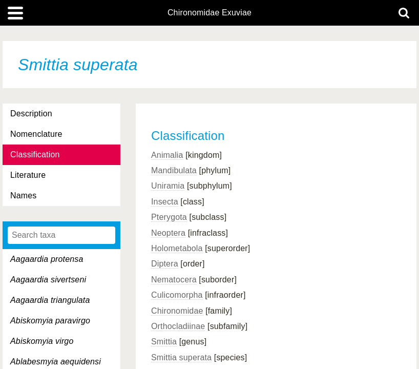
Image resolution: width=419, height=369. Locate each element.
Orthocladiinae (178, 326)
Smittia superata (181, 357)
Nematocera (174, 279)
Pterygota (169, 217)
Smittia (164, 341)
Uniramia (167, 185)
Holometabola (177, 248)
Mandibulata (174, 170)
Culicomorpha (177, 295)
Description (31, 113)
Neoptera (168, 233)
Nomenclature (36, 134)
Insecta (164, 201)
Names (23, 195)
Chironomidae (177, 310)
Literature (28, 175)
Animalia (167, 155)
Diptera (164, 263)
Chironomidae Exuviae (209, 13)
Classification (35, 154)
